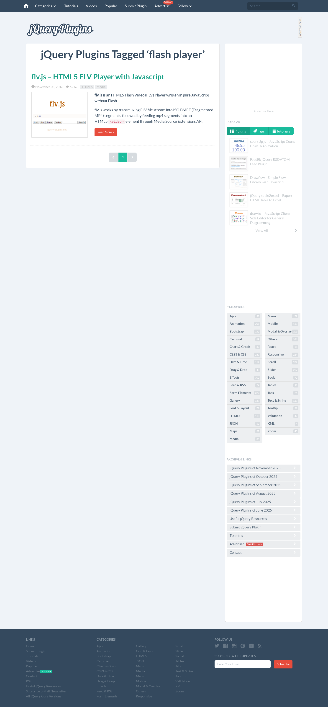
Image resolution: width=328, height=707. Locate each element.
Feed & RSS (245, 385)
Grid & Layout (245, 408)
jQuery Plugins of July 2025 (263, 502)
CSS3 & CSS (245, 355)
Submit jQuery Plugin (263, 527)
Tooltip (283, 408)
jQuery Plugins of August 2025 (263, 493)
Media (101, 87)
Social (283, 378)
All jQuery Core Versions (43, 696)
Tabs (283, 393)
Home (30, 646)
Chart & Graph (245, 347)
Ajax (245, 316)
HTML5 (87, 87)
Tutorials (71, 6)
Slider (283, 370)
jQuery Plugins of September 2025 (263, 485)
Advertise (163, 4)
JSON (245, 424)
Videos (91, 6)
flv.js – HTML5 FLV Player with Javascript (97, 77)
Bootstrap (245, 332)
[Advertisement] (264, 77)
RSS (28, 681)
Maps (245, 431)
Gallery (245, 401)
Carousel (245, 339)
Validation (283, 416)
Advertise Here (264, 111)
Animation (245, 324)
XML (283, 424)
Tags (259, 131)
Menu (283, 316)
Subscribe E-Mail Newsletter (46, 691)
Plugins (238, 131)
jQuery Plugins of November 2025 (263, 468)
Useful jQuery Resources (263, 519)
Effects (245, 378)
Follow (184, 6)
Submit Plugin (136, 6)
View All (276, 231)
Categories (45, 6)
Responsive (283, 355)
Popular (111, 6)
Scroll (283, 362)
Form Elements (245, 393)
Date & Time (245, 362)
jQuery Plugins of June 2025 (263, 510)
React (283, 347)
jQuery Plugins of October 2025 (263, 476)
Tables (283, 385)
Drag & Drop (245, 370)
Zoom (283, 431)
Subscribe (283, 664)
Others (283, 339)
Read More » (105, 132)
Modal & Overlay (283, 332)
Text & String (283, 401)
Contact (263, 552)
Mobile (283, 324)
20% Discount (254, 544)
